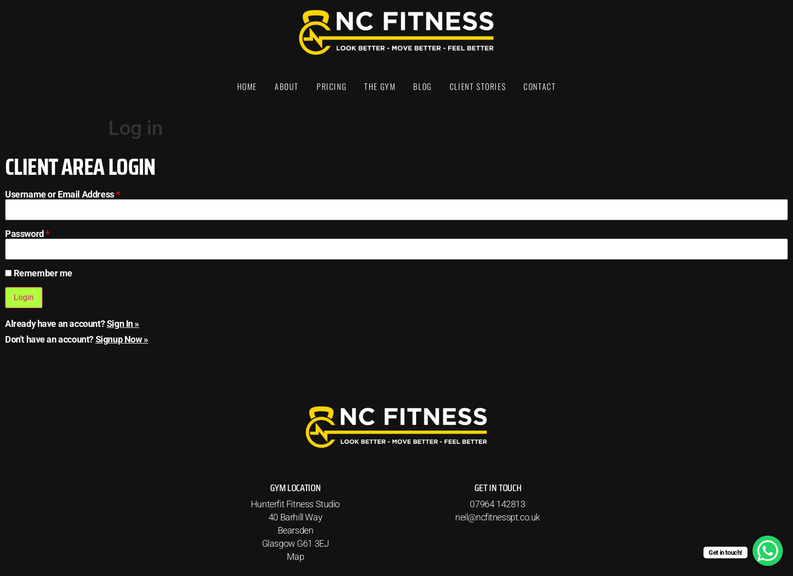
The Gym (379, 86)
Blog (422, 86)
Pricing (331, 86)
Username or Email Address (62, 194)
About (287, 86)
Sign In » (123, 323)
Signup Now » (122, 339)
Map (295, 556)
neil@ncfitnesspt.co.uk (497, 517)
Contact (539, 86)
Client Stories (478, 86)
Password (27, 233)
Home (247, 86)
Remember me (38, 273)
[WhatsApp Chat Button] (768, 551)
